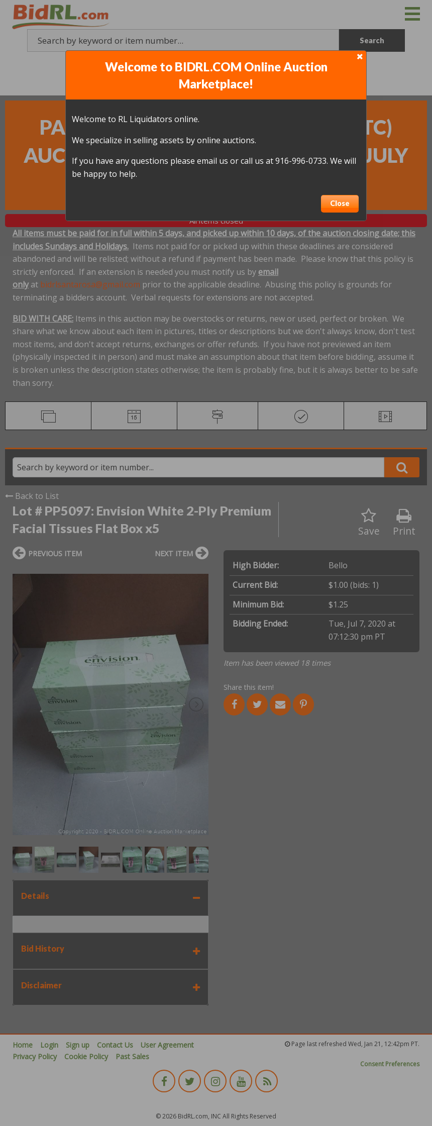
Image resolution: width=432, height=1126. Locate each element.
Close (340, 203)
